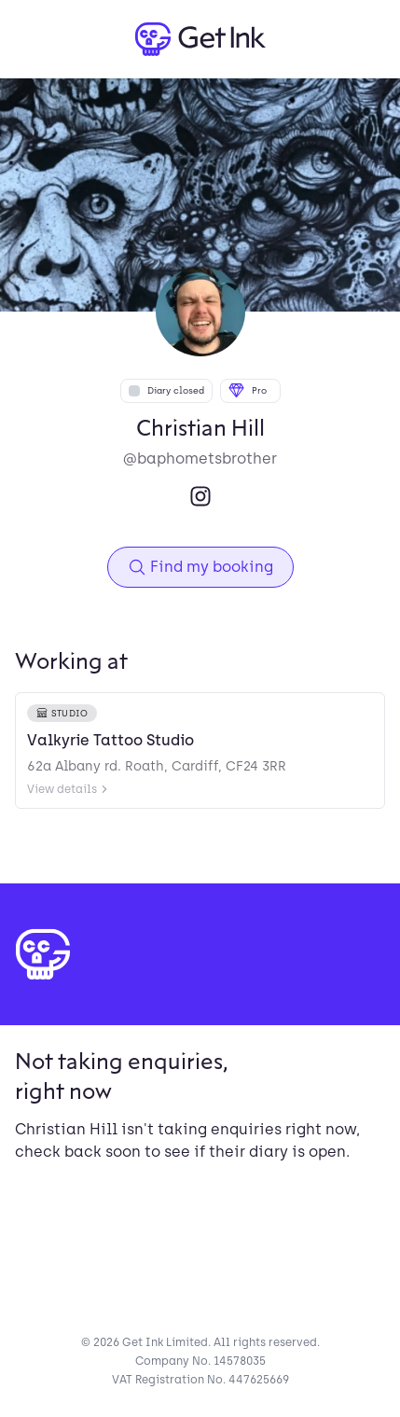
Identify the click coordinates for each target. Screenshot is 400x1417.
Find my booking (200, 567)
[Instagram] (200, 496)
